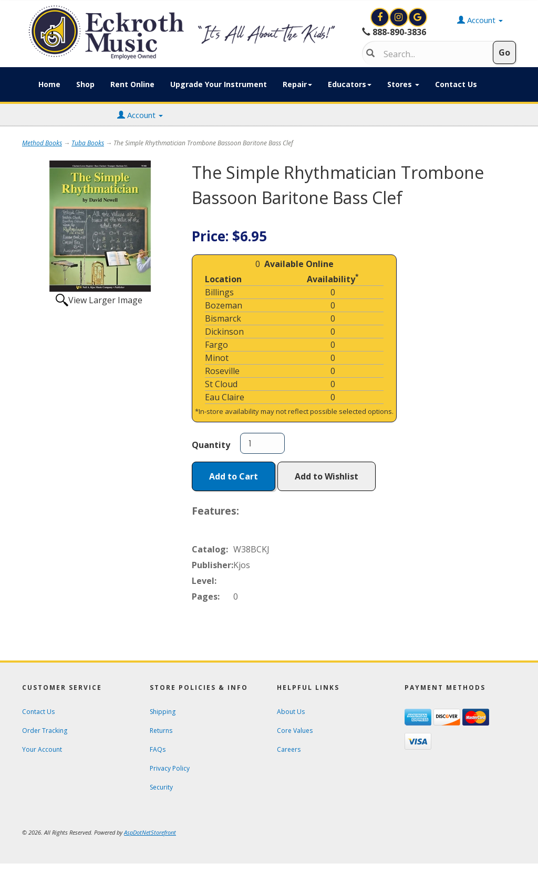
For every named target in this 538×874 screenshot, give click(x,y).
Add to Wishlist (326, 476)
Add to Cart (233, 476)
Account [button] (480, 20)
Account (140, 115)
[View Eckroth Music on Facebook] (380, 17)
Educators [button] (349, 84)
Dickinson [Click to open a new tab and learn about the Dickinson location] (224, 331)
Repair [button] (297, 84)
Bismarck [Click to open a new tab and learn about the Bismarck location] (223, 318)
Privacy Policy (170, 768)
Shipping (162, 711)
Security (161, 787)
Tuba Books (87, 142)
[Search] (432, 54)
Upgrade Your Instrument (218, 84)
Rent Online (132, 84)
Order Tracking (44, 730)
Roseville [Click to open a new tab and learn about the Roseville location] (222, 371)
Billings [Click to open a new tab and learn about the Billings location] (219, 292)
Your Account (42, 749)
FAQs (157, 749)
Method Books (42, 142)
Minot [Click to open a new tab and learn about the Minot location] (217, 358)
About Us (291, 711)
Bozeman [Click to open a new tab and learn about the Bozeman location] (223, 305)
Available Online (299, 264)
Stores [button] (403, 84)
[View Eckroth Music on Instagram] (399, 17)
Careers (289, 749)
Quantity (211, 445)
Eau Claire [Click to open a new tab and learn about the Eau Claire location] (224, 397)
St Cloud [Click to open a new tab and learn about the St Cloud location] (221, 384)
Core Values (295, 730)
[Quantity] (262, 443)
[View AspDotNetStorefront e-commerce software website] (150, 832)
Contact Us (456, 84)
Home (49, 84)
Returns (161, 730)
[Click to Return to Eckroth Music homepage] (184, 32)
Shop (85, 84)
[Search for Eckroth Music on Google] (417, 17)
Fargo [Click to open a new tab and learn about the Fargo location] (216, 344)
